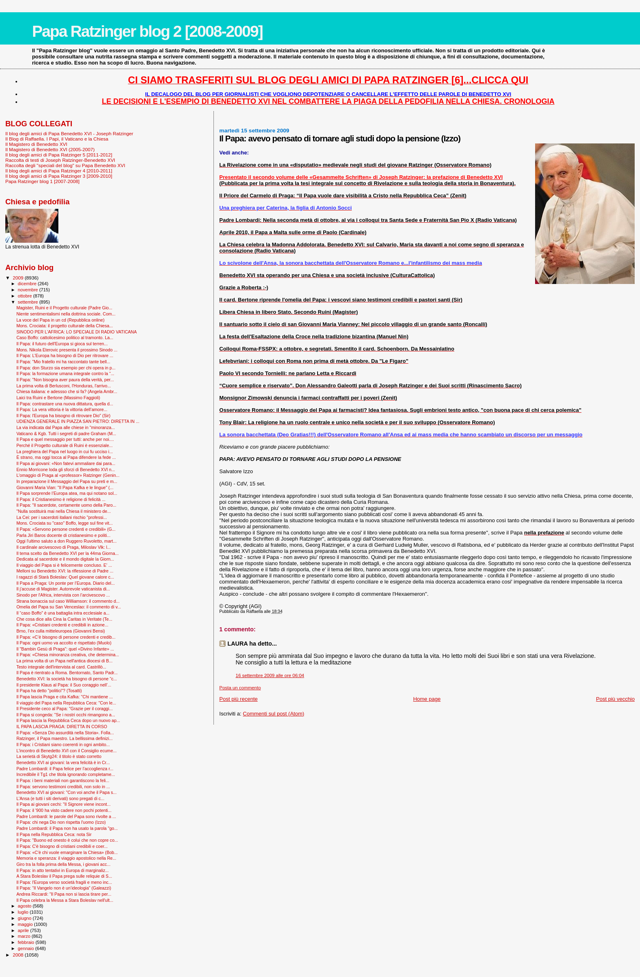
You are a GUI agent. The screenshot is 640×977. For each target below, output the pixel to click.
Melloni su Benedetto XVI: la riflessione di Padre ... (64, 570)
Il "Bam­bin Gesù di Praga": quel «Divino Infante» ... (65, 648)
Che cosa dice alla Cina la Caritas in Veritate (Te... (64, 619)
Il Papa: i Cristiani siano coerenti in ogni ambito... (63, 744)
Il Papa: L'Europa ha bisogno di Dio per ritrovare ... (64, 355)
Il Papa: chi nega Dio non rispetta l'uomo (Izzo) (61, 822)
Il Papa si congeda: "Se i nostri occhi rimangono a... (65, 714)
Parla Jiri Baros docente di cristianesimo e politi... (63, 535)
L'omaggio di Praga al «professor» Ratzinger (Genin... (68, 475)
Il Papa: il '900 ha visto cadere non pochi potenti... (63, 810)
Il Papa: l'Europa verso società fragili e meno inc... (64, 882)
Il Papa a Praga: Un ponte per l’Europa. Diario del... (65, 583)
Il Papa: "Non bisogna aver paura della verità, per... (65, 379)
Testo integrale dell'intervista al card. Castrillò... (61, 666)
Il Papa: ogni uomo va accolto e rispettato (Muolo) (63, 642)
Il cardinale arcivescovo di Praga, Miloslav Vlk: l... (63, 547)
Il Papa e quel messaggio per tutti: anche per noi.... (65, 439)
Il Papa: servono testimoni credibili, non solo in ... (63, 786)
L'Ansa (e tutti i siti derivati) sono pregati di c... (60, 798)
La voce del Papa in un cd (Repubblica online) (60, 319)
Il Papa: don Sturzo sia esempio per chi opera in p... (66, 367)
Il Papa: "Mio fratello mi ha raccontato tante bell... (63, 361)
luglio (24, 912)
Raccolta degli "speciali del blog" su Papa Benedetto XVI (65, 165)
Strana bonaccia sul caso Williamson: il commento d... (68, 601)
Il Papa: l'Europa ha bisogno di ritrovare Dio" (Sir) (63, 415)
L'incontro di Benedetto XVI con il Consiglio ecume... (66, 750)
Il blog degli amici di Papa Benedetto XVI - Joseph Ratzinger (69, 133)
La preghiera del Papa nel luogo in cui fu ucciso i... (64, 451)
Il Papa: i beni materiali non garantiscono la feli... (62, 780)
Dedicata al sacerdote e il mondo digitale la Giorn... (65, 559)
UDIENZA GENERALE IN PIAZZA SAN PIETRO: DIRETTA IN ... (77, 421)
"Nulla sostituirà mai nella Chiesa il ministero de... (63, 511)
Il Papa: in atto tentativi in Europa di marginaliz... (62, 870)
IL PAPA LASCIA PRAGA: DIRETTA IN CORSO (61, 726)
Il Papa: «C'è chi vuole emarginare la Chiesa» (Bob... (67, 852)
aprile (24, 930)
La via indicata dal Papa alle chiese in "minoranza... (65, 427)
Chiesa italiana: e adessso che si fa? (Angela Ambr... (66, 391)
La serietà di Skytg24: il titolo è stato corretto (58, 756)
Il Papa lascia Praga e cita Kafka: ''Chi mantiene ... (64, 696)
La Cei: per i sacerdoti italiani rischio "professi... (61, 517)
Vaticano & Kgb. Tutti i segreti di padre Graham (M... (66, 433)
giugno (25, 918)
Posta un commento (240, 687)
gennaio (27, 948)
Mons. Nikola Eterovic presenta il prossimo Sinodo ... (67, 349)
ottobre (25, 295)
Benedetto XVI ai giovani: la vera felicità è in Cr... (63, 762)
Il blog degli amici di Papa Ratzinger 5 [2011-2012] (58, 154)
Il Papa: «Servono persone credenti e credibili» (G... (66, 529)
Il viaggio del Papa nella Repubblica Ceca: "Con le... (66, 702)
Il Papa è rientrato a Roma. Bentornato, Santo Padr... (67, 672)
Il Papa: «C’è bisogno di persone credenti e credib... (66, 637)
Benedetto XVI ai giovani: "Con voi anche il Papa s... (66, 792)
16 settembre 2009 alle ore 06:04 (270, 675)
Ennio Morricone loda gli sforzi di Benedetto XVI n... (65, 469)
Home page (426, 699)
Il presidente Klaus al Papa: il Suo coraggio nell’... (63, 684)
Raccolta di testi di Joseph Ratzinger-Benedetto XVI (60, 160)
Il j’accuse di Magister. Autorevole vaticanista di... (63, 588)
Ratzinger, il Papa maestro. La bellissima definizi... (64, 738)
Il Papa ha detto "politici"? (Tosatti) (49, 690)
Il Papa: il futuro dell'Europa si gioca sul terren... (62, 343)
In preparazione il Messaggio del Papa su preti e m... (66, 481)
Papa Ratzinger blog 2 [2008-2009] (147, 31)
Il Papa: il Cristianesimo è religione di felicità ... (60, 499)
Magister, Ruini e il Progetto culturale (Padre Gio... (64, 307)
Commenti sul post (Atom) (273, 714)
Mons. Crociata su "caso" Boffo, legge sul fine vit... (64, 523)
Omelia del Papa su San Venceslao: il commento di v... (68, 606)
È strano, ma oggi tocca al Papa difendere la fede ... (66, 457)
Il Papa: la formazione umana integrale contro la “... (65, 373)
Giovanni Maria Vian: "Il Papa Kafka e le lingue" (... (64, 487)
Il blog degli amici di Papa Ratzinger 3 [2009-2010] (58, 176)
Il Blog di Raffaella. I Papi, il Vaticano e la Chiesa (56, 138)
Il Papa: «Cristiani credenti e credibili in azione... (62, 624)
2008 (18, 954)
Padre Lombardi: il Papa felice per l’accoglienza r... (64, 768)
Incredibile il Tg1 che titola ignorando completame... (65, 774)
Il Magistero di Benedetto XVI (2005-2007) (50, 149)
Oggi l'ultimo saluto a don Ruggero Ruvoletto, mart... (66, 541)
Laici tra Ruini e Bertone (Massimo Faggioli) (58, 397)
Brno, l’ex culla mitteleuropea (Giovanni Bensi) (60, 630)
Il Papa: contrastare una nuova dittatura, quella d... (64, 403)
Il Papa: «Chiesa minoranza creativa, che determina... (67, 654)
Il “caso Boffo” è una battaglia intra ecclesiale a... (62, 612)
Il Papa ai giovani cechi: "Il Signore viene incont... (63, 804)
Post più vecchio (615, 699)
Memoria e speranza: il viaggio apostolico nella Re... (66, 858)
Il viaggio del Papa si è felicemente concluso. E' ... (64, 565)
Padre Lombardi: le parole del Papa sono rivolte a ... (66, 816)
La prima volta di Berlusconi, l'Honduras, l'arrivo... (63, 385)
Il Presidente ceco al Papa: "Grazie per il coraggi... (64, 708)
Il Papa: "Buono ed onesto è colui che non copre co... (67, 840)
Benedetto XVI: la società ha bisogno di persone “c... (66, 678)
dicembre (28, 283)
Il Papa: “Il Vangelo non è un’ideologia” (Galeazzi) (63, 887)
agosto (25, 905)
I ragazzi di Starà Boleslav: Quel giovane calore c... (65, 577)
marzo (25, 936)
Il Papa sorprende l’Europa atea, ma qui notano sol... (66, 493)
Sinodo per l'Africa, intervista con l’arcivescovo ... (63, 594)
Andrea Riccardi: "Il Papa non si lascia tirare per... (63, 894)
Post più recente (238, 699)
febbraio (27, 942)
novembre (29, 289)
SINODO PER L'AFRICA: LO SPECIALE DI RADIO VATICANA (76, 331)
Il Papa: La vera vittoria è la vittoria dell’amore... (61, 409)
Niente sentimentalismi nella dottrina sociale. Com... (66, 313)
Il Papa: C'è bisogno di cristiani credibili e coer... (62, 846)
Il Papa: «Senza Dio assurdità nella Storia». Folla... (65, 732)
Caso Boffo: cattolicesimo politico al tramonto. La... (64, 337)
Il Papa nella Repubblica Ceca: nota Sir (53, 834)
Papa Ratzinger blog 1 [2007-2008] (42, 181)
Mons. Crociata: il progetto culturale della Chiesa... (64, 325)
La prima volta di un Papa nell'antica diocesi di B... (64, 660)
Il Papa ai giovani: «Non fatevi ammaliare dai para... (65, 463)
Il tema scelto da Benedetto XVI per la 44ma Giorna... (67, 553)
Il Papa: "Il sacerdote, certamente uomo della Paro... (66, 505)
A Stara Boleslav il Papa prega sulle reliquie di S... (64, 876)
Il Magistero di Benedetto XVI (36, 144)
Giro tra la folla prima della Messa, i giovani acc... (63, 864)
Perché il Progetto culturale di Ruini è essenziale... (64, 445)
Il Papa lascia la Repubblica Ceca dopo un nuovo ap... (68, 720)
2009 (18, 277)
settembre (29, 302)
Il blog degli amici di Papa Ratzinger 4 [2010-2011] (58, 170)
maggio (26, 924)
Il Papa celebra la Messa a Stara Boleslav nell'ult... (64, 900)
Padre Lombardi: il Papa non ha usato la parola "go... (67, 828)
